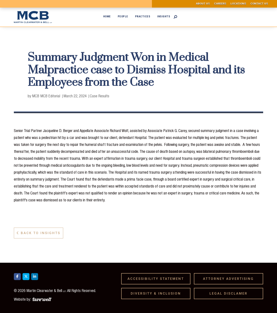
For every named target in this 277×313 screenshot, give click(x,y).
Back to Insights (38, 233)
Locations (238, 3)
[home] (34, 17)
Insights (163, 16)
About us (203, 3)
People (123, 16)
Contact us (259, 3)
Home (107, 16)
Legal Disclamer (230, 293)
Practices (142, 16)
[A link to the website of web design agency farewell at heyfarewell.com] (41, 298)
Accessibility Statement (157, 279)
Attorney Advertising (230, 279)
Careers (220, 3)
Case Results (99, 95)
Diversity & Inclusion (157, 293)
